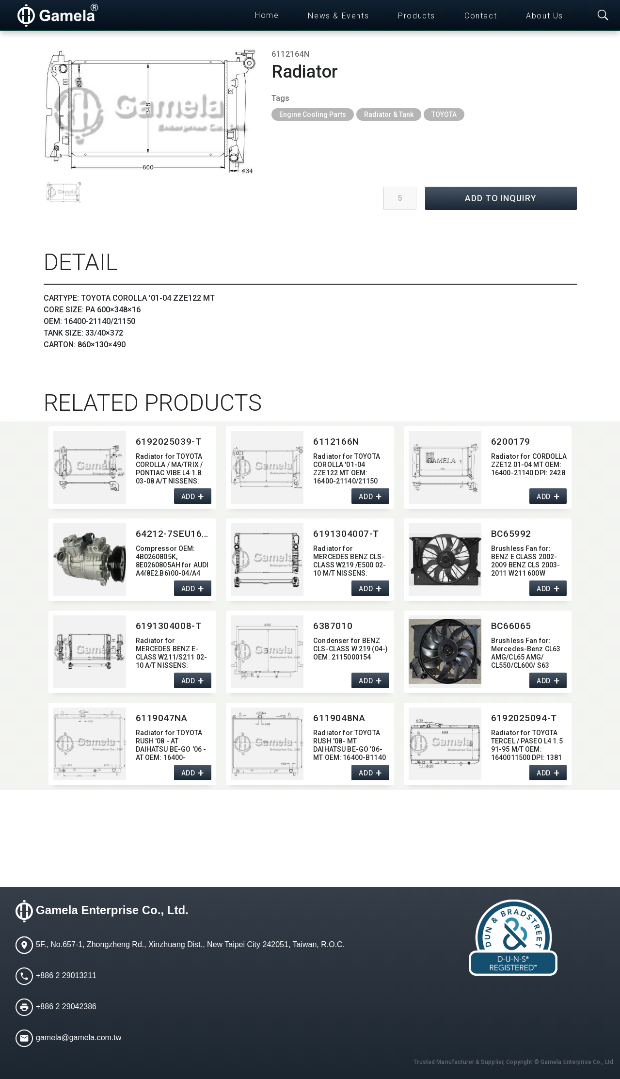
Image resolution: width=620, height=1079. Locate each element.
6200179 (510, 441)
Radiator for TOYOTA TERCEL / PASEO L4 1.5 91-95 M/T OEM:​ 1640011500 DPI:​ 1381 (527, 744)
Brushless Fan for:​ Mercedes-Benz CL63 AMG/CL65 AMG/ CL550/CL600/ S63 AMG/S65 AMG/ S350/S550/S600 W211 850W (527, 652)
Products (416, 15)
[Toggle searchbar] (603, 15)
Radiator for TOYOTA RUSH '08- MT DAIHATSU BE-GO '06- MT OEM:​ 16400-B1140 (349, 744)
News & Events (338, 15)
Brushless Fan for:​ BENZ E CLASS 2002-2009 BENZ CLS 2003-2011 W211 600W (525, 560)
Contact (480, 15)
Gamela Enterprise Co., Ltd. (112, 910)
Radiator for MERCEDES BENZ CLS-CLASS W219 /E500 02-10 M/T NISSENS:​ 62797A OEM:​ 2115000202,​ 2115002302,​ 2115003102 (349, 560)
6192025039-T (169, 441)
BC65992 (511, 533)
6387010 (332, 625)
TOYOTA (444, 114)
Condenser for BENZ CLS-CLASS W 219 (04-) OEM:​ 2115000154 (350, 649)
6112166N (336, 441)
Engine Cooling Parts (312, 114)
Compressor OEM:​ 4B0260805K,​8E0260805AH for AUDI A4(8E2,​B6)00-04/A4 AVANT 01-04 (172, 560)
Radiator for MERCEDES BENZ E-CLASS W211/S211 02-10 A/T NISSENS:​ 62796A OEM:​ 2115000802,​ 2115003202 (171, 652)
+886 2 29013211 (66, 975)
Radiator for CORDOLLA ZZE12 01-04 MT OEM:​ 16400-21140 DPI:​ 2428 (529, 464)
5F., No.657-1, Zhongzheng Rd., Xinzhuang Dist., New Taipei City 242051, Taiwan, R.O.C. (190, 944)
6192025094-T (524, 718)
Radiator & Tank (388, 114)
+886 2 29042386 (66, 1006)
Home (267, 15)
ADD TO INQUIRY (501, 198)
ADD (188, 496)
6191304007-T (346, 533)
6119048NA (339, 718)
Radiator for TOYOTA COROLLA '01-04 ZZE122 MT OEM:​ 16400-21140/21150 (346, 467)
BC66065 (511, 625)
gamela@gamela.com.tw (78, 1037)
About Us (544, 15)
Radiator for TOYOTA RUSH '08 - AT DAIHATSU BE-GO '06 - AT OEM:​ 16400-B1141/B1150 (171, 744)
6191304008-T (169, 625)
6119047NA (162, 718)
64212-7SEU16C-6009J (174, 533)
